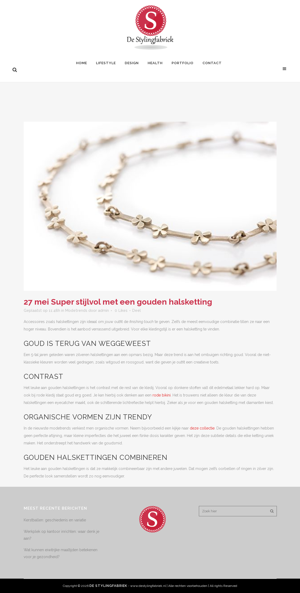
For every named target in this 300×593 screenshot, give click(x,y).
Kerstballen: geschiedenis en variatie (55, 520)
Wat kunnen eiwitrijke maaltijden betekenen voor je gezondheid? (60, 553)
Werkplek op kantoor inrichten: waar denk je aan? (61, 535)
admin (103, 310)
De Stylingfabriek (108, 586)
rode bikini (162, 395)
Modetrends (76, 310)
